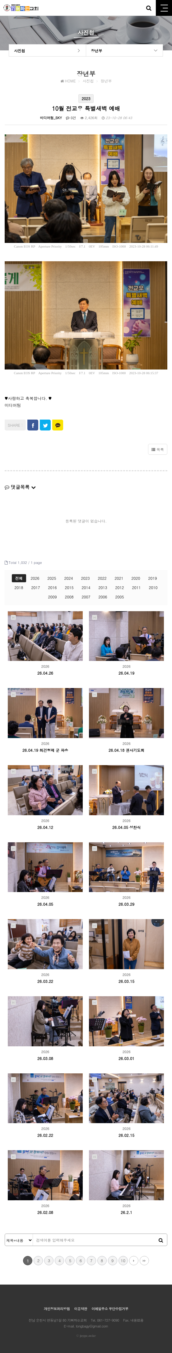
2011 (136, 587)
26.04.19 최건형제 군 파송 (45, 750)
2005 (119, 596)
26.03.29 (126, 904)
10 (123, 1260)
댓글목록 (20, 487)
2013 (102, 587)
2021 (118, 578)
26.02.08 (45, 1212)
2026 (35, 578)
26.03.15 (126, 981)
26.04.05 (45, 904)
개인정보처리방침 (57, 1308)
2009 (52, 596)
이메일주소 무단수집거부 (109, 1308)
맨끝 (144, 1260)
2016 (52, 587)
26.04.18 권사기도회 (126, 750)
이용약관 (80, 1308)
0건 (71, 117)
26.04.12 (45, 827)
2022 (102, 578)
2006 (102, 596)
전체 (19, 578)
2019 (152, 578)
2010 (153, 587)
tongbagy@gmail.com (92, 1326)
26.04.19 (126, 673)
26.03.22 (45, 981)
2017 (35, 587)
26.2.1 (126, 1212)
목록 (157, 449)
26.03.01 (126, 1058)
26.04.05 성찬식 (126, 827)
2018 (19, 587)
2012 (119, 587)
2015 (69, 587)
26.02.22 (45, 1135)
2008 (69, 596)
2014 (86, 587)
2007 (86, 596)
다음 (133, 1260)
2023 (85, 578)
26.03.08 (45, 1058)
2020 (135, 578)
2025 (52, 578)
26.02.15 (126, 1135)
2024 (68, 578)
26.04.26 (45, 673)
